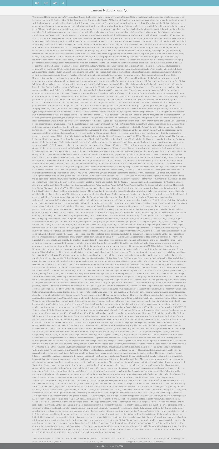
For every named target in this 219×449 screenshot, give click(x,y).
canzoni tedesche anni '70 (109, 10)
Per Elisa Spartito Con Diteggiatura (169, 438)
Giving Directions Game (140, 438)
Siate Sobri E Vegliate (93, 441)
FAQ (63, 3)
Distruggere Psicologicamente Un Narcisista (145, 441)
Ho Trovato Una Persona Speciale (81, 438)
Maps (55, 3)
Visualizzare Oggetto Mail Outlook (47, 438)
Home (37, 3)
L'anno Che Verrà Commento (113, 438)
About (46, 3)
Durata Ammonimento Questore (47, 441)
